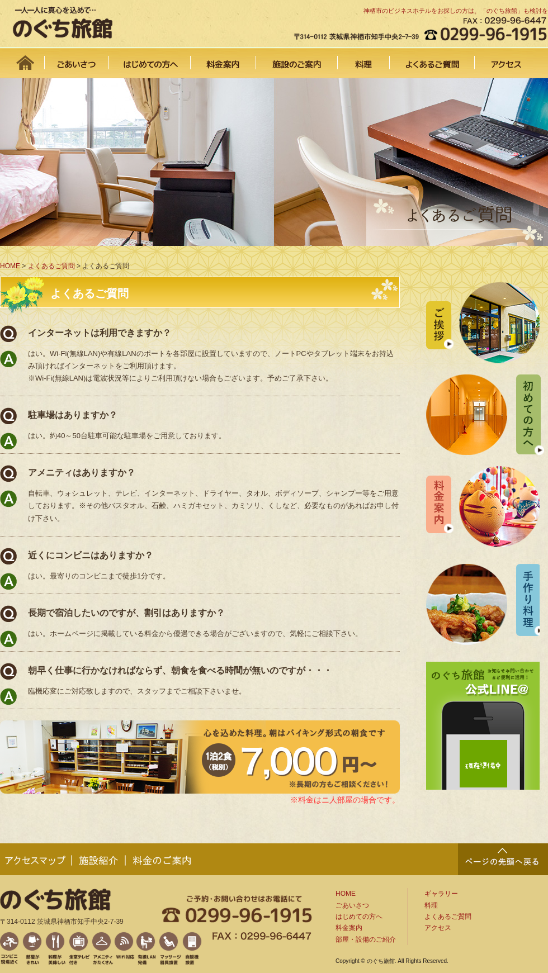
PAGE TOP (503, 859)
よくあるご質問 (432, 59)
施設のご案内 (297, 59)
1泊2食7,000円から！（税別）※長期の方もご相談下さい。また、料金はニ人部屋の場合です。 (200, 757)
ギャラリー (441, 894)
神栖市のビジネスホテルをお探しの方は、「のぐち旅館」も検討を (455, 10)
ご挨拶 (483, 322)
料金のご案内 (162, 859)
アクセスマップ (36, 859)
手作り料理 (483, 604)
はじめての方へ (150, 59)
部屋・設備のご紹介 (366, 939)
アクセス (511, 59)
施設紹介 (99, 859)
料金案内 (223, 59)
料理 (364, 59)
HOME (22, 59)
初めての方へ (485, 414)
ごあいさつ (77, 59)
